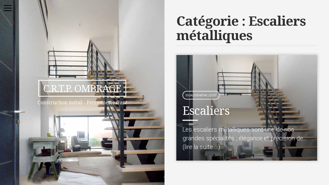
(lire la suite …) (201, 147)
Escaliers (206, 110)
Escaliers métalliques (201, 95)
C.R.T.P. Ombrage (82, 88)
